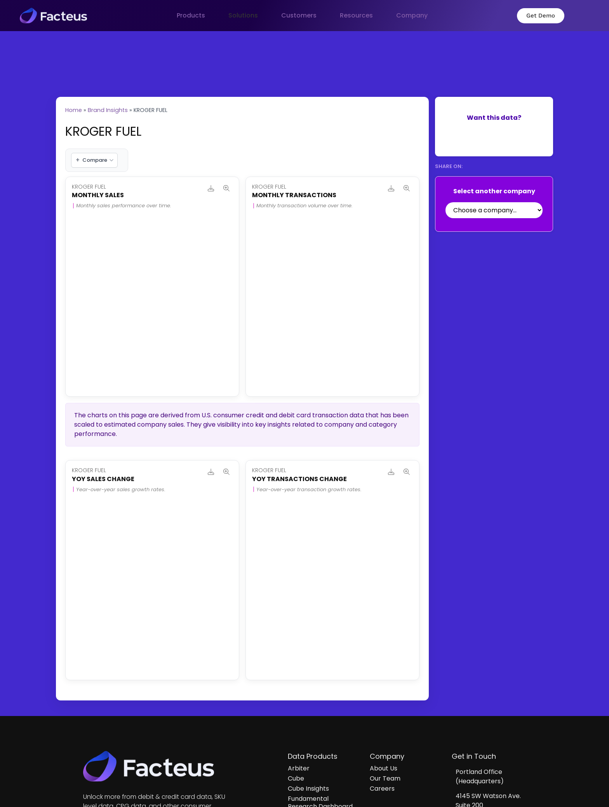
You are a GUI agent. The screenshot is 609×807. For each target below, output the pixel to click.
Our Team (385, 778)
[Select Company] (494, 210)
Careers (382, 788)
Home (73, 110)
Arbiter (299, 768)
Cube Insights (308, 788)
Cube (296, 778)
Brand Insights (108, 110)
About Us (383, 768)
